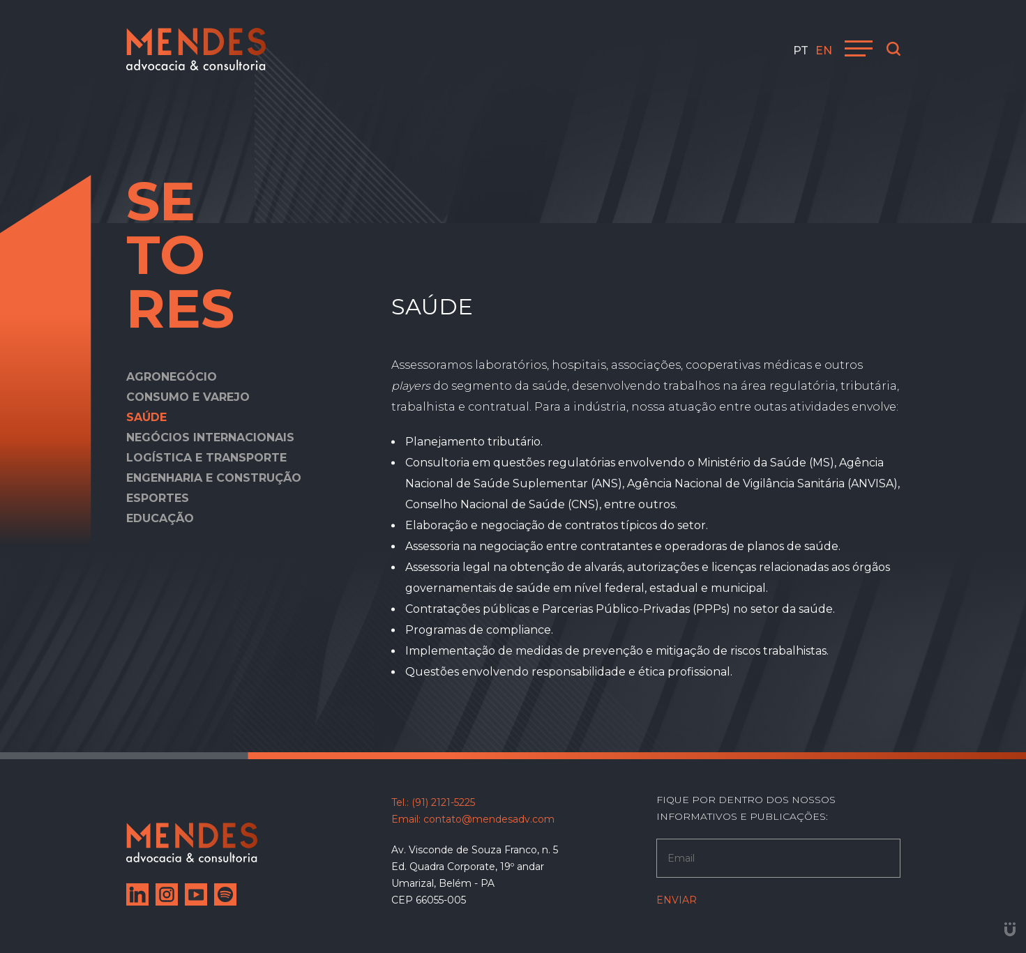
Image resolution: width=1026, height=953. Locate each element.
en (823, 50)
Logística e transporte (206, 457)
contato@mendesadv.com (489, 819)
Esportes (157, 498)
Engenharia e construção (213, 478)
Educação (160, 518)
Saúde (146, 417)
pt (800, 50)
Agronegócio (171, 376)
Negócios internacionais (210, 437)
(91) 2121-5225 (443, 802)
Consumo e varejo (188, 397)
